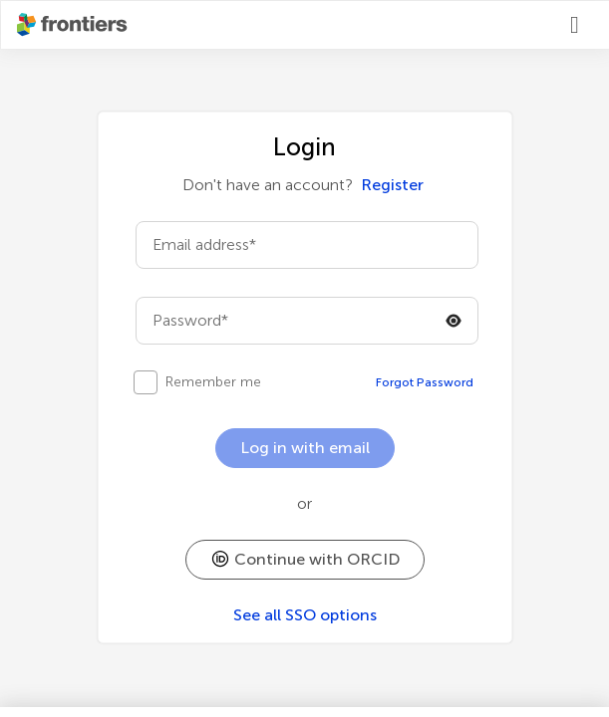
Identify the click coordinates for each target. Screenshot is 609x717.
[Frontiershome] (74, 25)
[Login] (582, 25)
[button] (305, 560)
